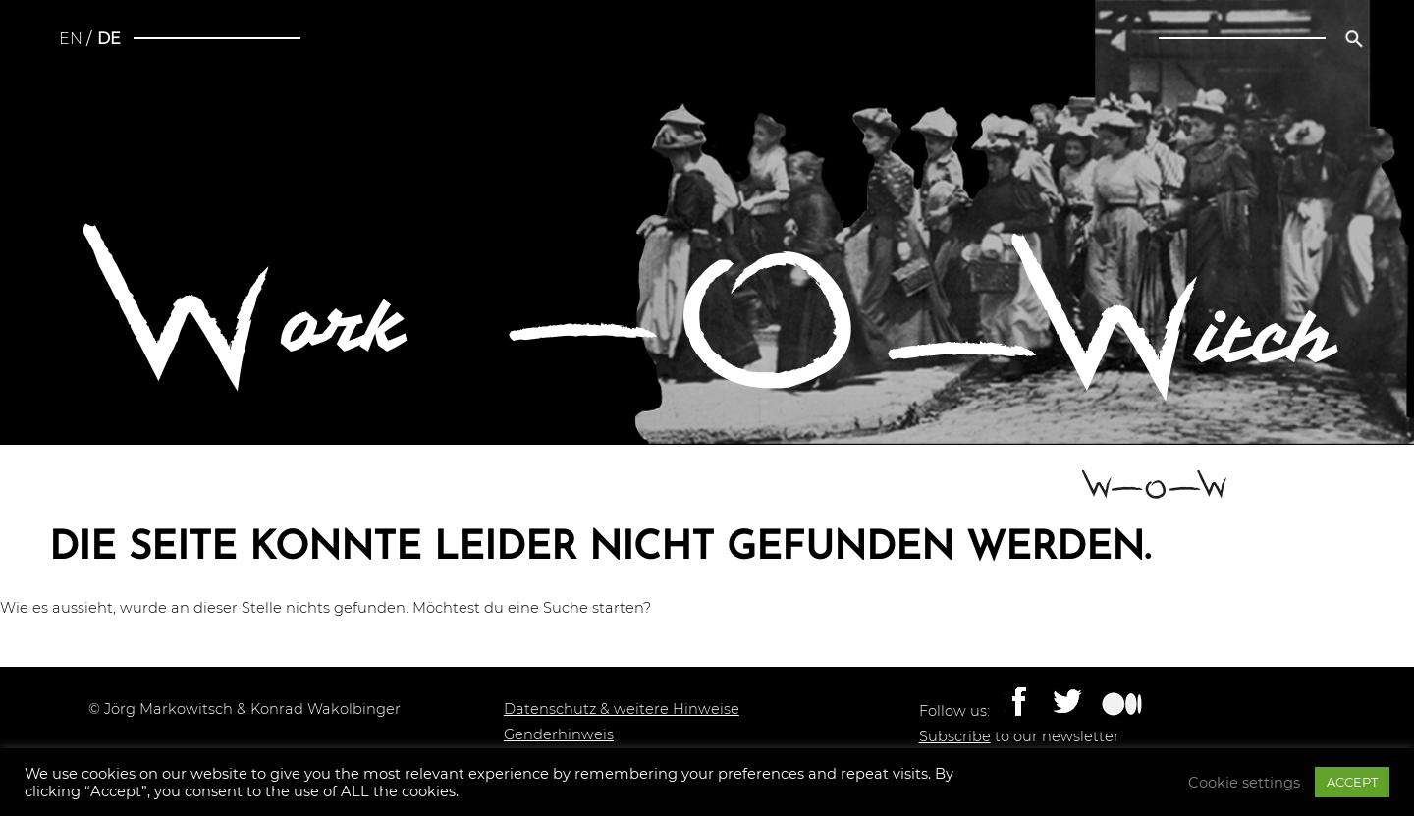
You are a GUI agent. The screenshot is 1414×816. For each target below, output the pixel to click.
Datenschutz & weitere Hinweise (621, 709)
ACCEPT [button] (1352, 781)
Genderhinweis (559, 734)
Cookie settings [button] (1244, 782)
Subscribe (955, 736)
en (70, 38)
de (109, 38)
